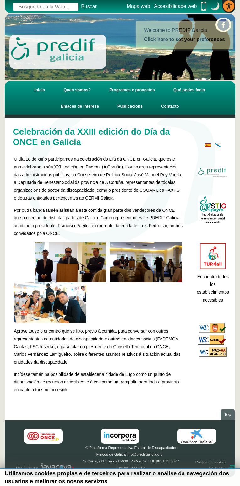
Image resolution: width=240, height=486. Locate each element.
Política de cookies (210, 462)
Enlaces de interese (80, 106)
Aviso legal (217, 468)
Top (229, 414)
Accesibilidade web (175, 6)
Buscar (89, 6)
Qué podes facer (189, 90)
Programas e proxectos (132, 90)
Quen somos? (77, 90)
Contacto (170, 106)
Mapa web (138, 6)
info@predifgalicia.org (145, 454)
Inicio (39, 90)
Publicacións (130, 106)
